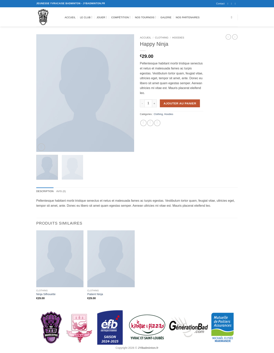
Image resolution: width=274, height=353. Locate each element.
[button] (41, 147)
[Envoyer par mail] (150, 123)
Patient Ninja (95, 294)
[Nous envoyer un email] (236, 3)
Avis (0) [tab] (61, 191)
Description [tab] (45, 191)
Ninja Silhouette (46, 294)
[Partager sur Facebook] (143, 123)
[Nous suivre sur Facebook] (228, 3)
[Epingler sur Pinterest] (157, 123)
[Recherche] (232, 17)
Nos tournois (145, 17)
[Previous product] (235, 37)
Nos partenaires (188, 17)
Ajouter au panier (180, 103)
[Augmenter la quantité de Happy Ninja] (154, 103)
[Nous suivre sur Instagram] (232, 3)
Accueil (70, 17)
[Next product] (228, 37)
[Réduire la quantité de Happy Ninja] (142, 103)
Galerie (165, 17)
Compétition (121, 17)
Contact (220, 3)
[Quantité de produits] (148, 103)
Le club (86, 17)
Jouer (102, 17)
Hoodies (178, 37)
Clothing (161, 37)
